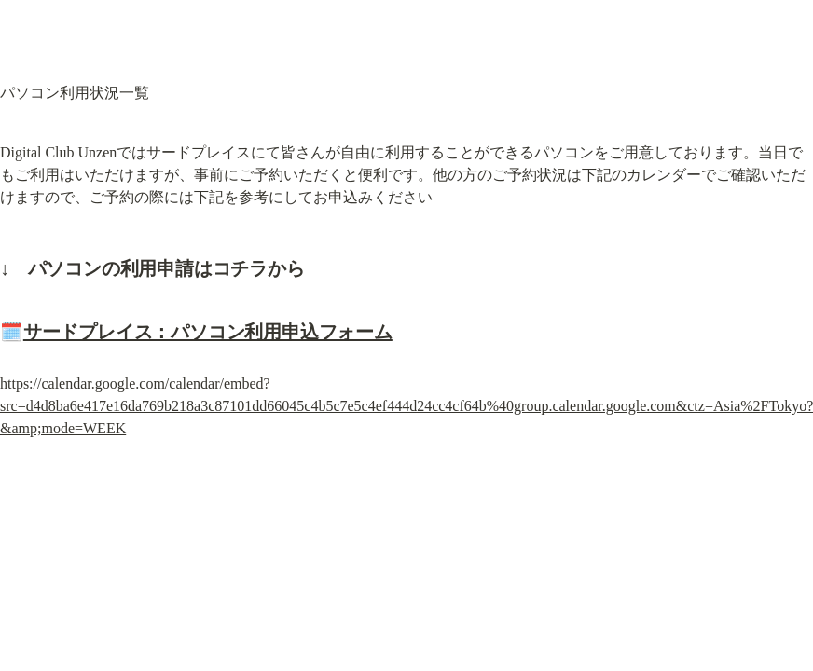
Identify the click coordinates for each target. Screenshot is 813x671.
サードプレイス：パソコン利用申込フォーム (208, 332)
